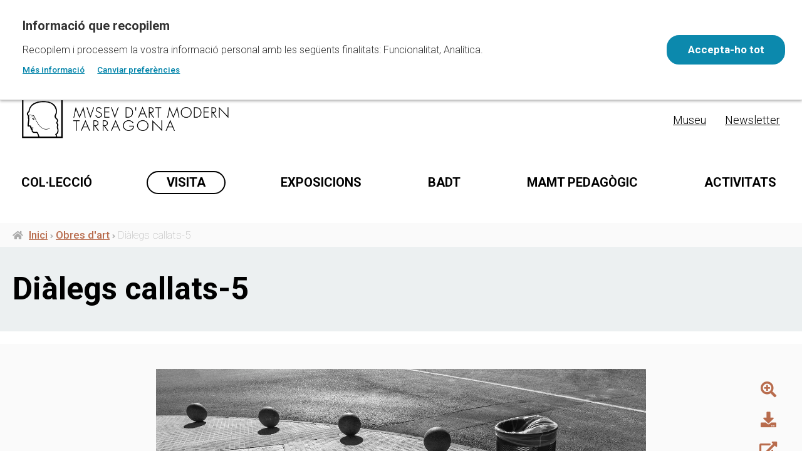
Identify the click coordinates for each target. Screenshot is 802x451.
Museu (689, 120)
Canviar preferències (138, 70)
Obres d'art (83, 282)
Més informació (54, 70)
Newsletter (752, 120)
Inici (38, 282)
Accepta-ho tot (724, 49)
